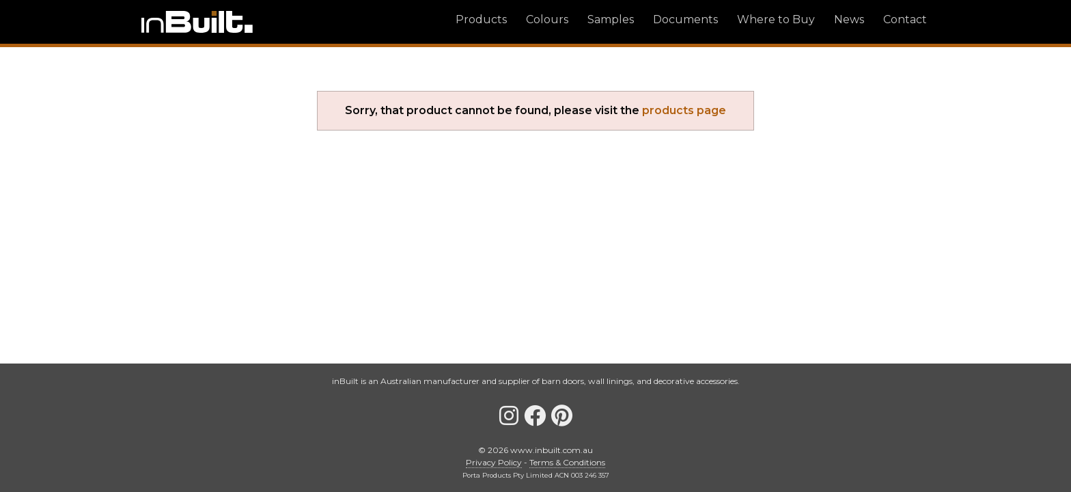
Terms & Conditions (567, 462)
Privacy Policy (494, 462)
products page (684, 110)
